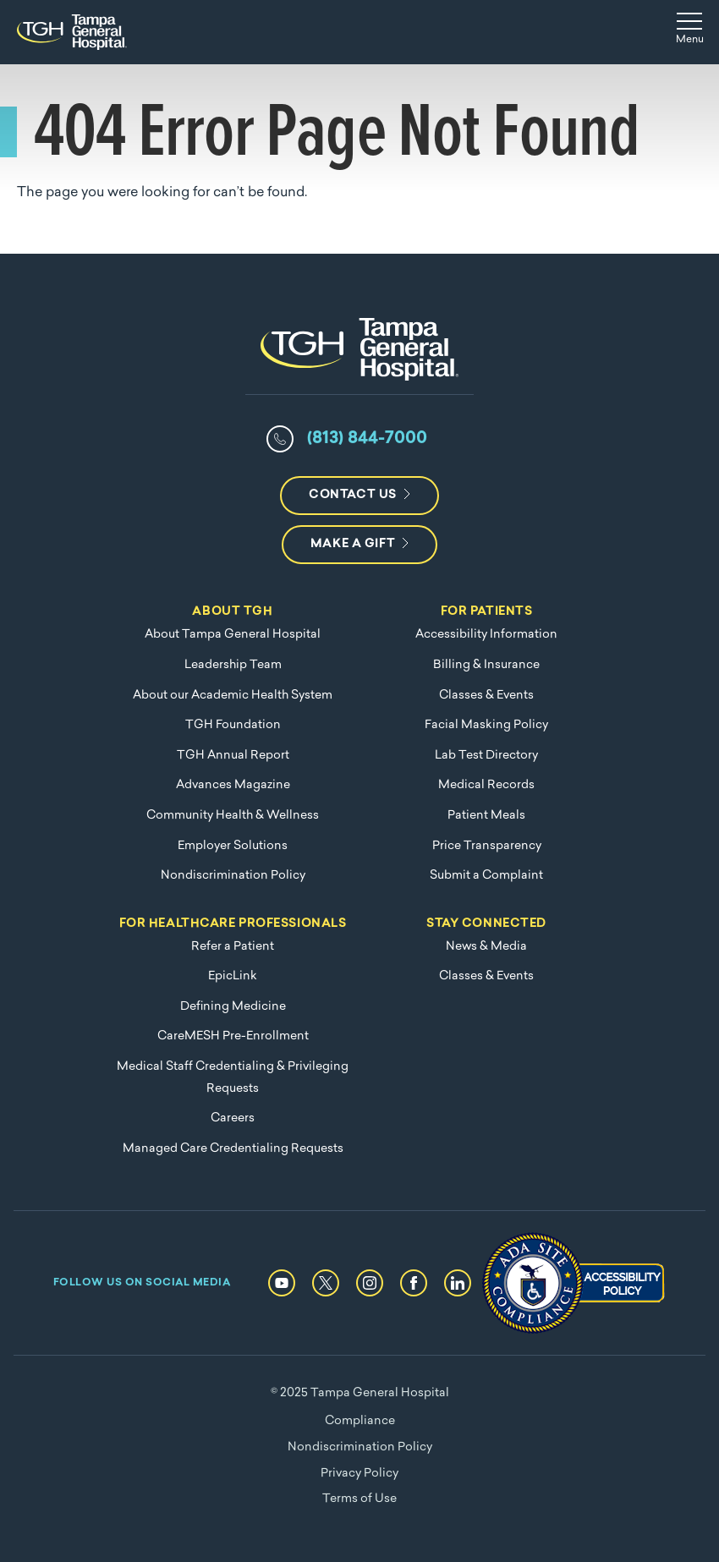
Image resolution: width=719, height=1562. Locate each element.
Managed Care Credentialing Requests (233, 1149)
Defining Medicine (233, 1006)
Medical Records (486, 785)
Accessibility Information (486, 634)
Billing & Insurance (486, 665)
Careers (233, 1118)
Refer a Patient (232, 946)
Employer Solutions (233, 846)
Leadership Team (233, 665)
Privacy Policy (359, 1473)
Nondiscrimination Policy (233, 875)
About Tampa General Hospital (233, 634)
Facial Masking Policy (486, 725)
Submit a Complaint (486, 875)
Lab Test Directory (486, 755)
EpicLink (232, 976)
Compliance (360, 1421)
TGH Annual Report (233, 755)
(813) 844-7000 (367, 438)
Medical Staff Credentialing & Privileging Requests (233, 1078)
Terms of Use (359, 1499)
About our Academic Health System (232, 695)
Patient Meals (486, 815)
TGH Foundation (233, 725)
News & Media (486, 946)
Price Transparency (486, 846)
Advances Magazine (233, 785)
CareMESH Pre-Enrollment (233, 1036)
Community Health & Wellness (232, 815)
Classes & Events (486, 695)
